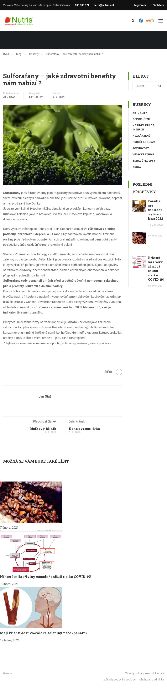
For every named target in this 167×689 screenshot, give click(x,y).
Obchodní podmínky (151, 679)
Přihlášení (158, 5)
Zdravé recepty (143, 160)
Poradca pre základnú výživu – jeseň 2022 (155, 210)
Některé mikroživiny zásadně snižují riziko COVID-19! (45, 576)
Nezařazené (141, 135)
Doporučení (141, 119)
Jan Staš (9, 97)
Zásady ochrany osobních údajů (144, 673)
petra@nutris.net (104, 5)
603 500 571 (82, 5)
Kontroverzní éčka (84, 428)
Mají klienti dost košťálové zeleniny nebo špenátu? (43, 633)
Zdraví (137, 167)
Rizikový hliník (43, 428)
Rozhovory (140, 148)
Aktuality (35, 97)
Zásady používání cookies (120, 679)
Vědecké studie (143, 154)
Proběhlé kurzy (144, 142)
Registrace (140, 5)
